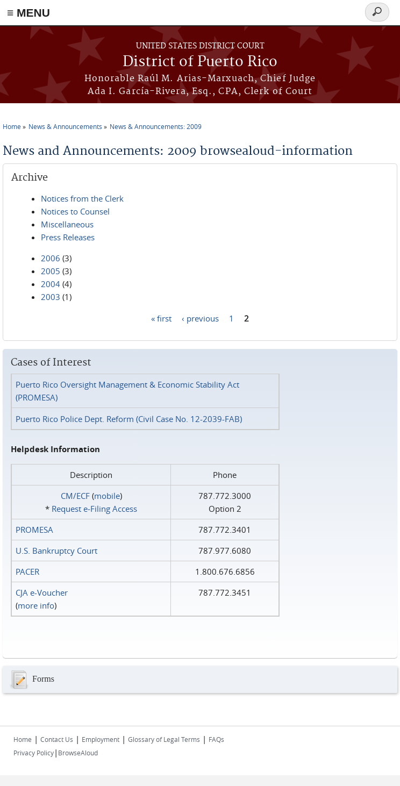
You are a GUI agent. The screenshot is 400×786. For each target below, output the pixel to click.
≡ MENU (28, 12)
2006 (50, 258)
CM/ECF (75, 495)
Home (12, 126)
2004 (50, 283)
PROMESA (34, 529)
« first (161, 317)
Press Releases (68, 237)
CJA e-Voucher (42, 592)
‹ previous (200, 317)
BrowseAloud (78, 752)
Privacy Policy (33, 752)
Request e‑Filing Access (94, 508)
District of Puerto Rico (200, 62)
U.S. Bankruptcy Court (56, 550)
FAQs (216, 739)
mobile (107, 495)
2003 (50, 296)
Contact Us (56, 739)
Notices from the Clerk (82, 198)
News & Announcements (65, 126)
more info (36, 605)
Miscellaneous (67, 224)
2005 (50, 271)
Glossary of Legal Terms (164, 739)
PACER (27, 571)
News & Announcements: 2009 (156, 126)
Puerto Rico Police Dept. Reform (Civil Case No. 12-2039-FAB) (129, 418)
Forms (31, 679)
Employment (100, 739)
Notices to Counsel (75, 211)
